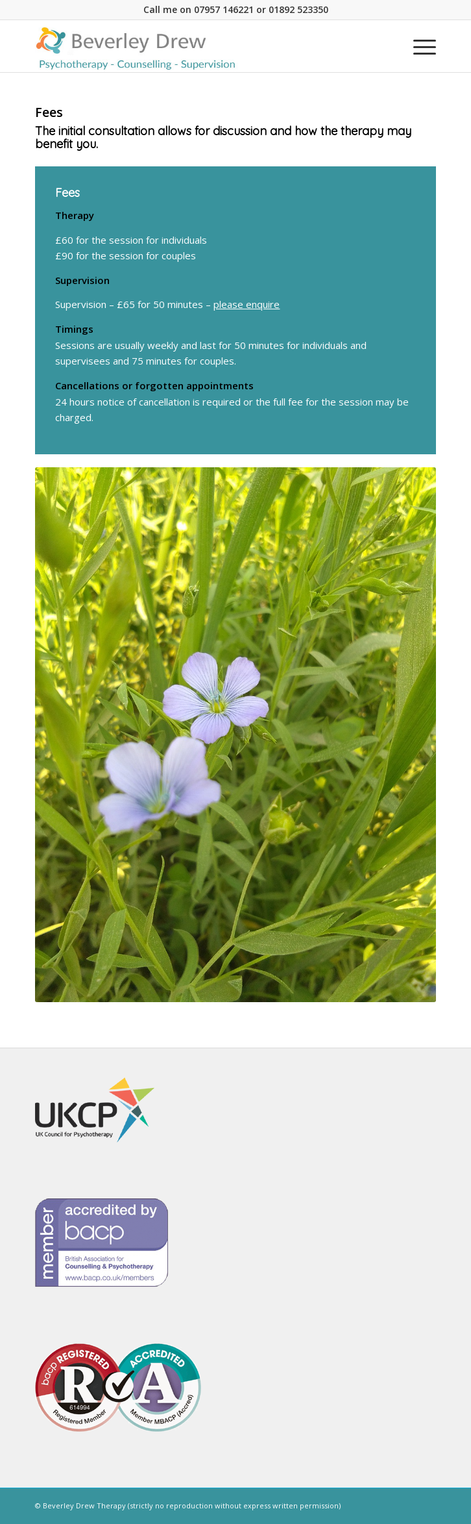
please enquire (246, 304)
